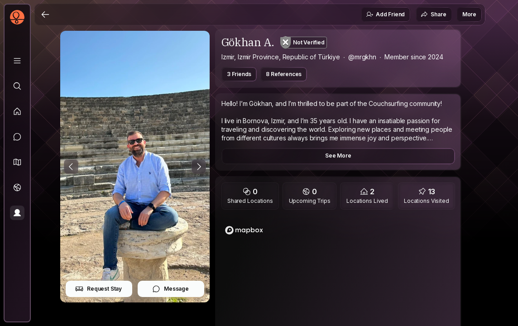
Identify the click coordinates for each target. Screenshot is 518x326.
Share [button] (433, 14)
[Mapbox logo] (244, 230)
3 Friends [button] (239, 74)
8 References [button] (284, 74)
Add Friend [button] (385, 14)
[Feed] (17, 111)
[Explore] (17, 86)
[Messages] (17, 136)
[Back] (45, 14)
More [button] (469, 14)
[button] (17, 162)
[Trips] (17, 187)
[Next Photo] (199, 166)
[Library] (17, 60)
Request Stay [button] (98, 289)
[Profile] (17, 213)
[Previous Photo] (71, 166)
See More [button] (338, 155)
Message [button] (170, 289)
